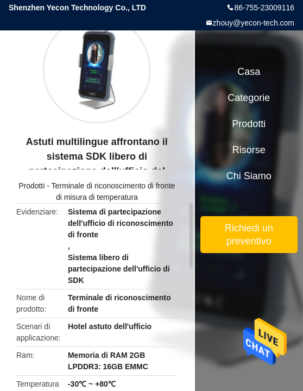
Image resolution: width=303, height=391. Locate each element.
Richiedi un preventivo (249, 235)
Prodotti (31, 185)
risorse (249, 149)
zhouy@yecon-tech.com (253, 22)
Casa (248, 71)
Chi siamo (249, 176)
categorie (249, 97)
